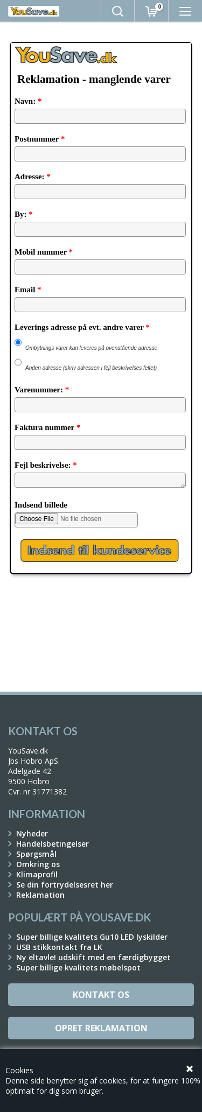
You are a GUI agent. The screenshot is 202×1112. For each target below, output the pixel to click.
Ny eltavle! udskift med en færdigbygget (93, 957)
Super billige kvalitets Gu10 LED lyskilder (92, 937)
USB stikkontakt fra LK (59, 947)
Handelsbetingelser (52, 844)
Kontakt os (101, 995)
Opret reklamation (101, 1028)
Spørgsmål (36, 854)
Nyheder (32, 833)
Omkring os (38, 864)
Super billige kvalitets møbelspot (78, 967)
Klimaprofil (37, 874)
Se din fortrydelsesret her (64, 884)
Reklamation (40, 895)
